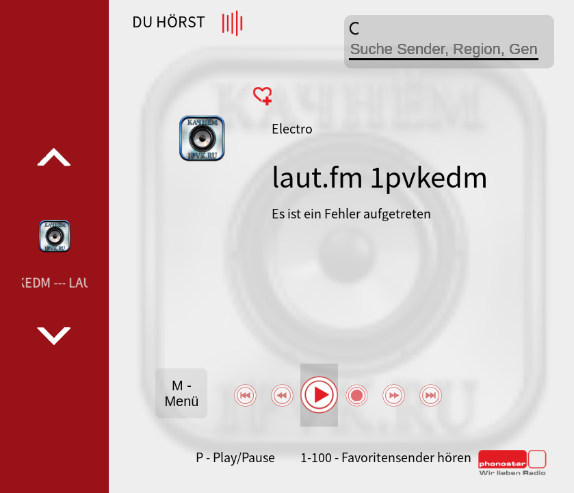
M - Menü (181, 393)
